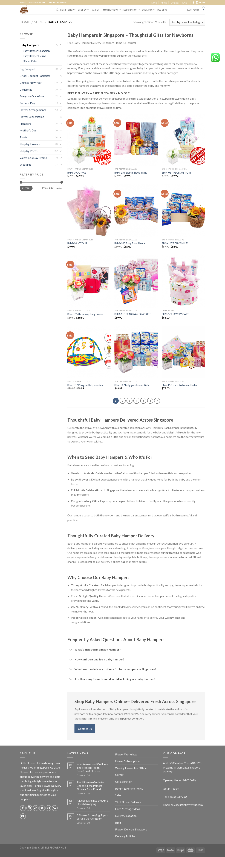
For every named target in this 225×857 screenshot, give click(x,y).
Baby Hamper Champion (36, 50)
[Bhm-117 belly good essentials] (136, 352)
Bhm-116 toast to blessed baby (179, 385)
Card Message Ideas (127, 808)
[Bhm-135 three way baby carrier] (89, 281)
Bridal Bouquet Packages (35, 75)
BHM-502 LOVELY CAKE (175, 314)
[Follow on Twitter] (200, 2)
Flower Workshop (126, 754)
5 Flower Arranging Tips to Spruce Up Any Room (93, 816)
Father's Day (27, 103)
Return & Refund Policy (129, 788)
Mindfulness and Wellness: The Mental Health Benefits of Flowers (93, 768)
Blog (118, 822)
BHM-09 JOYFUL (76, 172)
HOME (63, 10)
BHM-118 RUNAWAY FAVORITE (132, 314)
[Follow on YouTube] (23, 816)
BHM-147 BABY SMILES (175, 243)
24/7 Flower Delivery (128, 802)
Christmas (26, 89)
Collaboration (123, 781)
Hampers (25, 123)
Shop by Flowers (30, 144)
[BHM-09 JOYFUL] (89, 140)
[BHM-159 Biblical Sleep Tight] (136, 140)
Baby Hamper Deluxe (34, 55)
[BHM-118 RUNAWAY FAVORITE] (136, 281)
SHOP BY (83, 9)
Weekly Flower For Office (131, 768)
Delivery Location (126, 815)
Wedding (163, 9)
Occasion (148, 9)
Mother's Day (28, 130)
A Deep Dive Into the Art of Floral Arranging (93, 802)
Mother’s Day (112, 9)
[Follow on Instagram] (197, 2)
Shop (38, 22)
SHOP (72, 9)
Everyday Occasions (32, 96)
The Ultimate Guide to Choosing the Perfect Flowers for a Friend (90, 786)
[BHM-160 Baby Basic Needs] (136, 210)
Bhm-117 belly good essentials (131, 385)
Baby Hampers (29, 45)
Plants (23, 137)
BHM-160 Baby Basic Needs (129, 243)
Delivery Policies (125, 836)
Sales (118, 795)
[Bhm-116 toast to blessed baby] (183, 352)
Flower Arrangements (33, 109)
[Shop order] (187, 22)
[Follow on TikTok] (36, 808)
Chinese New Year (31, 82)
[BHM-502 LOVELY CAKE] (183, 281)
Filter (26, 188)
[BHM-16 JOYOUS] (89, 210)
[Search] (57, 10)
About (164, 2)
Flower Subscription (32, 116)
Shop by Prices (29, 151)
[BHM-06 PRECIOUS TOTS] (183, 140)
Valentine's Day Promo (33, 157)
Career (119, 774)
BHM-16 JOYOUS (77, 243)
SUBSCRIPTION (131, 9)
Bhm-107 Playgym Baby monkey (85, 385)
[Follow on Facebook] (193, 2)
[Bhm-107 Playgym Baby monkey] (89, 352)
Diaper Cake (30, 61)
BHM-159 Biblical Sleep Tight (130, 172)
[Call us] (55, 808)
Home (25, 22)
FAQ (184, 2)
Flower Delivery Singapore (131, 829)
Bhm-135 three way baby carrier (85, 314)
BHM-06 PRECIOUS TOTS (177, 172)
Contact (174, 2)
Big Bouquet (27, 69)
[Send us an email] (204, 2)
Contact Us (85, 728)
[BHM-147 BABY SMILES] (183, 210)
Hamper (96, 9)
